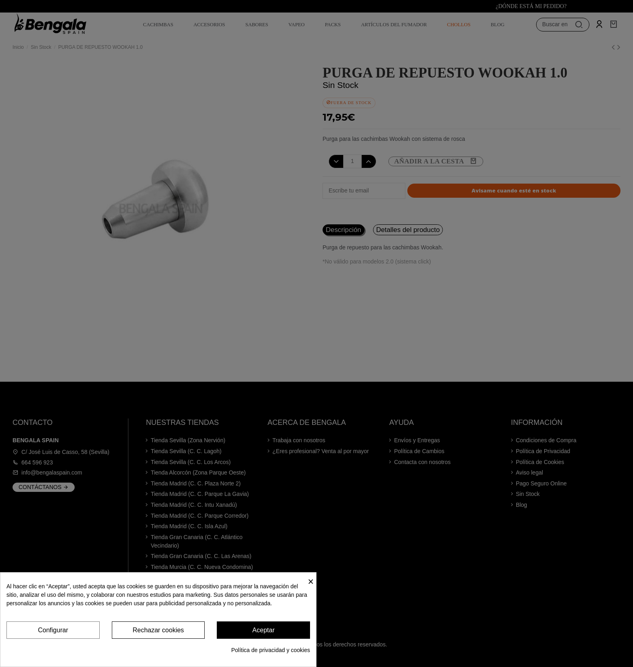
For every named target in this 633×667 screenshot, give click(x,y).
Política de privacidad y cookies (270, 650)
